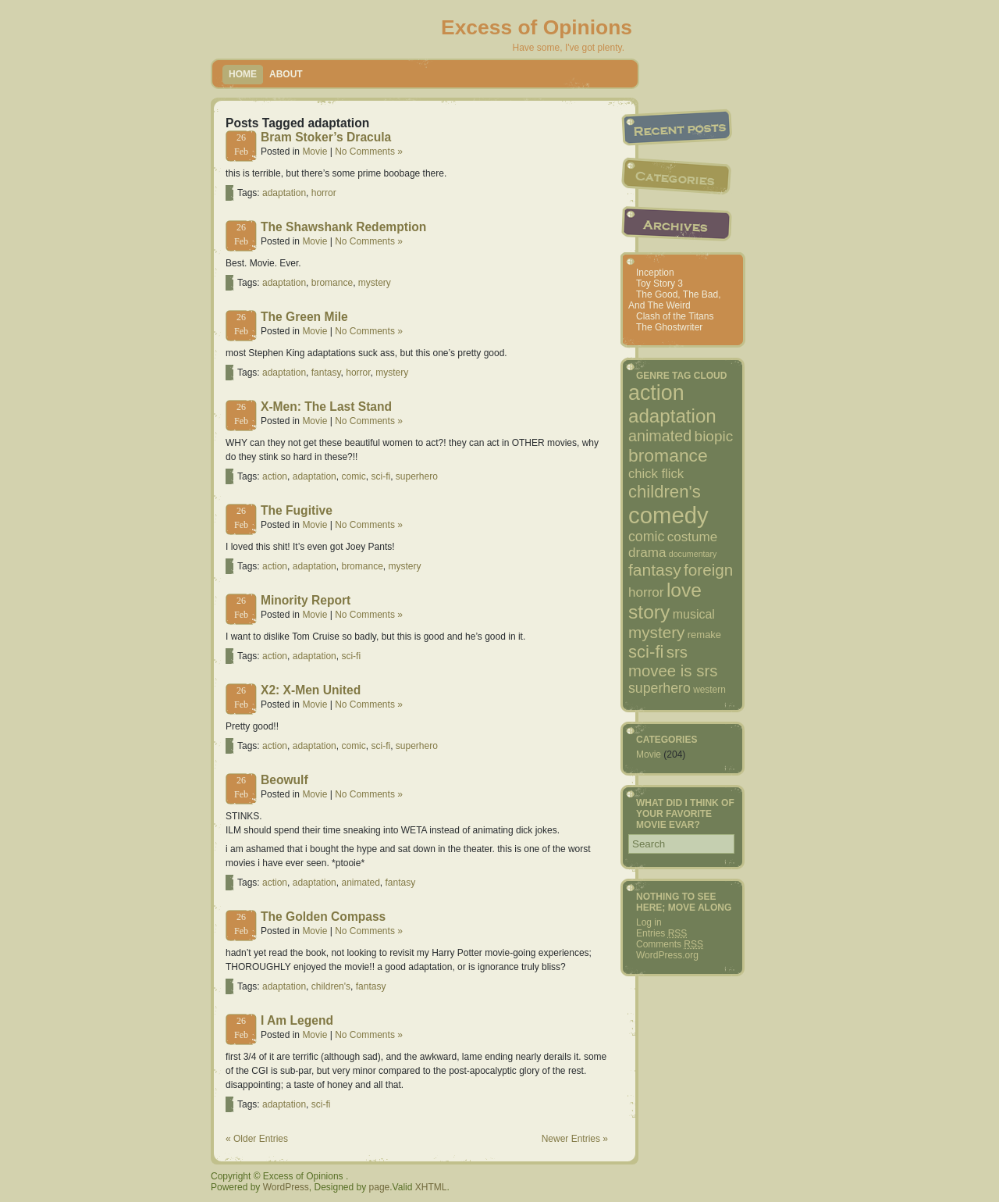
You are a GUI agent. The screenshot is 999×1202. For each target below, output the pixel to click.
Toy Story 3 (659, 283)
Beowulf (284, 779)
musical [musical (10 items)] (694, 614)
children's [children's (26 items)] (664, 491)
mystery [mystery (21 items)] (656, 632)
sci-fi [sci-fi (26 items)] (645, 652)
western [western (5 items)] (709, 689)
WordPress (286, 1187)
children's (330, 986)
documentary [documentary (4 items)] (693, 553)
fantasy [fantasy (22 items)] (654, 570)
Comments (669, 944)
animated (360, 882)
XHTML (431, 1187)
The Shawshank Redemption (343, 227)
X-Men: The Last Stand (326, 406)
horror (323, 192)
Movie (314, 151)
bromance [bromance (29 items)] (668, 455)
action (274, 476)
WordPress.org (667, 955)
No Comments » (369, 151)
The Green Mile (304, 316)
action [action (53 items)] (656, 393)
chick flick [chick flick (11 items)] (656, 473)
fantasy (326, 372)
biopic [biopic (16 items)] (714, 436)
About (286, 74)
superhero (417, 476)
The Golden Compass (323, 916)
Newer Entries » (575, 1138)
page (379, 1187)
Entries (661, 933)
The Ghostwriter (669, 327)
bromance (332, 282)
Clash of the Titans (674, 316)
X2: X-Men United (311, 690)
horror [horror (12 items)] (646, 592)
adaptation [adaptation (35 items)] (672, 415)
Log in (649, 922)
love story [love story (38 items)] (665, 601)
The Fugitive (296, 510)
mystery (374, 282)
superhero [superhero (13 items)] (659, 688)
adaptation (284, 192)
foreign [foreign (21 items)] (708, 570)
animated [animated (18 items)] (659, 435)
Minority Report (305, 600)
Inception (655, 272)
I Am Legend (297, 1020)
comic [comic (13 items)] (646, 536)
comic (353, 476)
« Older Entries (257, 1138)
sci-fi (380, 476)
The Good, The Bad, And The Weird (674, 300)
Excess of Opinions (536, 27)
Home (243, 74)
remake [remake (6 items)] (704, 634)
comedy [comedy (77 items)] (668, 515)
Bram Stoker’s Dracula (326, 137)
